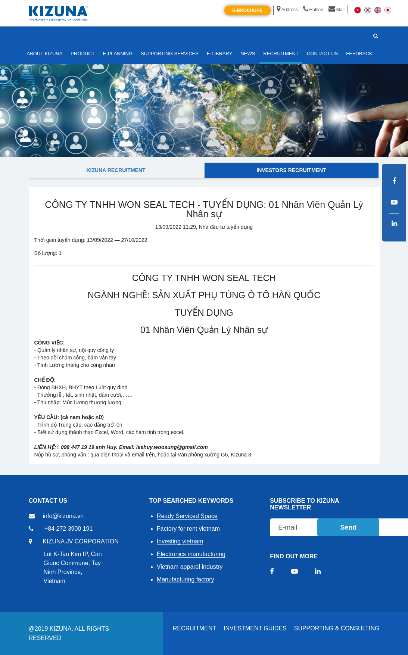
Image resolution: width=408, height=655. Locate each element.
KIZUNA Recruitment (115, 170)
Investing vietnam (180, 541)
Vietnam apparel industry (190, 567)
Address (287, 9)
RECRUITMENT (194, 628)
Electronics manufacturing (191, 554)
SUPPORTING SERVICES (170, 53)
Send (348, 527)
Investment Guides (255, 628)
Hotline (313, 9)
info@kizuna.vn (63, 516)
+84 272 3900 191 (68, 528)
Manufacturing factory (185, 579)
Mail (336, 9)
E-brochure (247, 10)
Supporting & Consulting (337, 628)
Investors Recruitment (291, 170)
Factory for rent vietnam (188, 528)
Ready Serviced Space (187, 516)
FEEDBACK (359, 53)
